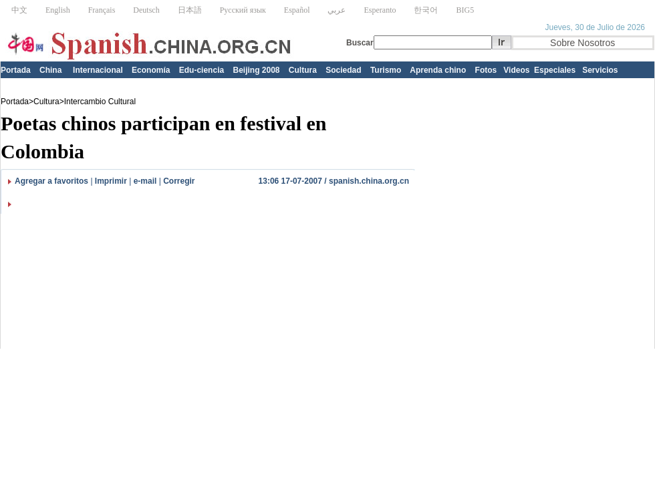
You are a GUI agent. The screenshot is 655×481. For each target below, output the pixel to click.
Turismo (385, 70)
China (50, 70)
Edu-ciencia (201, 70)
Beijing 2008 (256, 70)
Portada (16, 70)
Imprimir (111, 181)
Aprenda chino (438, 70)
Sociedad (343, 70)
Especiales (554, 70)
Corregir (178, 181)
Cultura (303, 70)
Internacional (98, 70)
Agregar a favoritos (51, 181)
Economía (151, 70)
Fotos (486, 70)
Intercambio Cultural (100, 101)
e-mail (145, 181)
